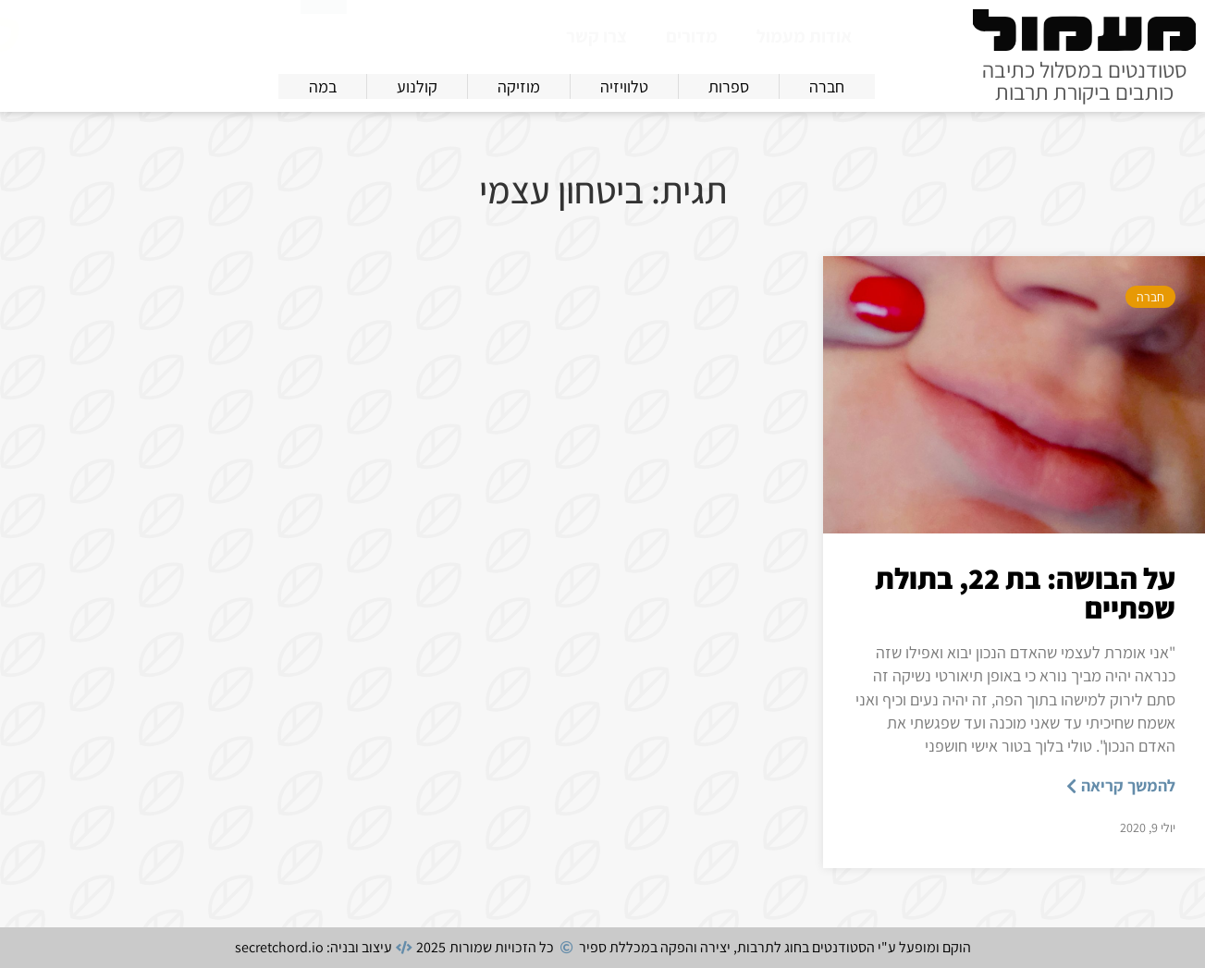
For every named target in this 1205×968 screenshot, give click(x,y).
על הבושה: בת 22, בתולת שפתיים (1025, 592)
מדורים (692, 36)
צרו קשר (596, 36)
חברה (1150, 296)
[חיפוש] (324, 32)
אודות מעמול (804, 36)
